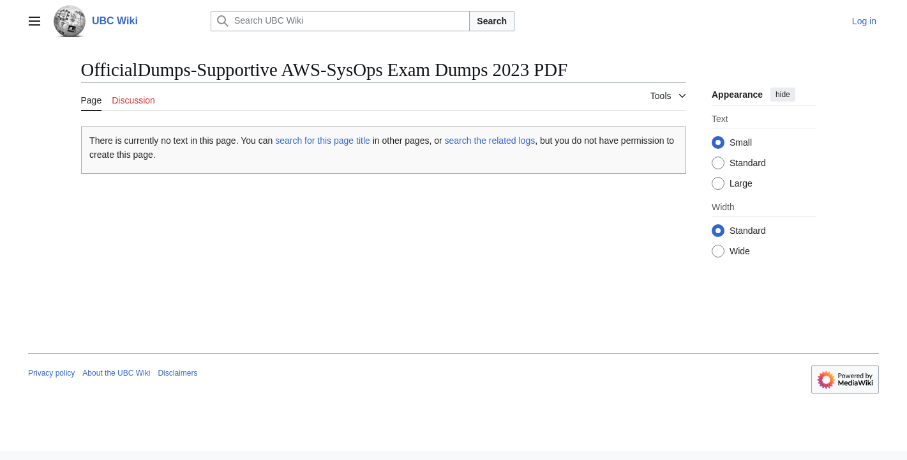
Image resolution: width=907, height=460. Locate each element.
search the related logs (490, 140)
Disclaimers (177, 373)
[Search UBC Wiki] (340, 21)
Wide (740, 251)
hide (783, 94)
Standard (748, 163)
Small (741, 142)
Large (741, 183)
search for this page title (322, 140)
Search (492, 21)
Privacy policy (51, 373)
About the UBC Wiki (116, 373)
